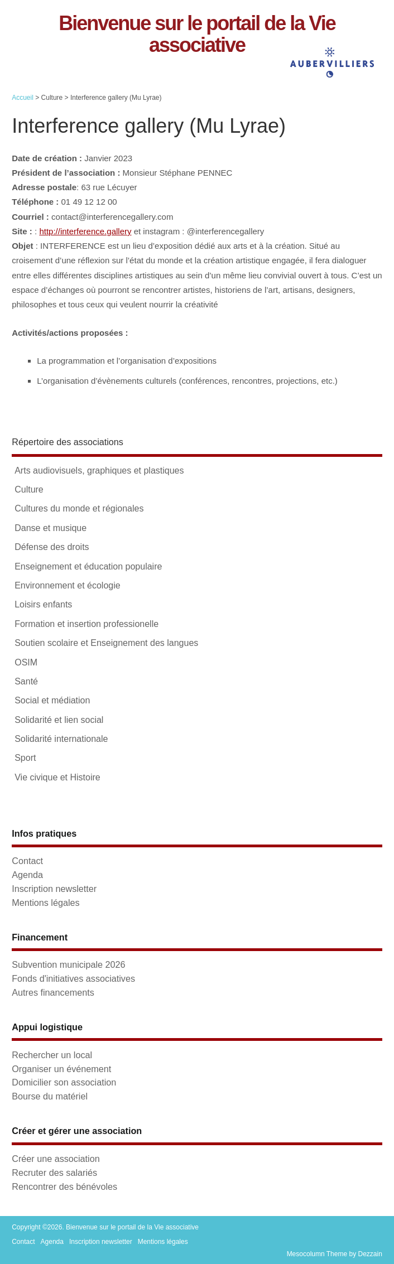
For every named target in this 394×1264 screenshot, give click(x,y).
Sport (25, 758)
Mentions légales (45, 903)
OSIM (26, 662)
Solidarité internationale (61, 739)
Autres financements (53, 992)
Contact (27, 861)
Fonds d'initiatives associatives (73, 978)
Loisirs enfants (43, 604)
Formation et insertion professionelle (86, 624)
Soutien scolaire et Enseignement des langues (106, 643)
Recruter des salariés (54, 1172)
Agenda (27, 875)
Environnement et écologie (67, 585)
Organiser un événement (61, 1069)
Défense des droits (52, 547)
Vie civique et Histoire (57, 777)
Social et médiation (52, 700)
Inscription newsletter (54, 889)
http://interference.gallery (85, 231)
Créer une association (55, 1159)
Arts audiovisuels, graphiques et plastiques (99, 470)
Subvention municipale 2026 (68, 964)
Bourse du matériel (50, 1096)
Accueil (22, 98)
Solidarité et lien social (59, 720)
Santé (26, 681)
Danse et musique (51, 528)
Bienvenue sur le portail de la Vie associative (197, 34)
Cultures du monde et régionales (79, 508)
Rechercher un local (52, 1055)
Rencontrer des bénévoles (64, 1186)
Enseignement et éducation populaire (88, 566)
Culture (29, 489)
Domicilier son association (64, 1082)
